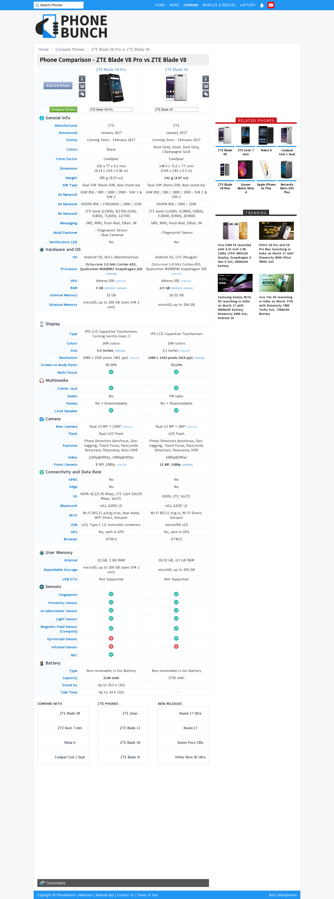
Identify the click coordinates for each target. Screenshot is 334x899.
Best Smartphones (283, 895)
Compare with (49, 703)
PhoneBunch (66, 895)
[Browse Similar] (115, 288)
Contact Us (125, 895)
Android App (105, 895)
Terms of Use (147, 895)
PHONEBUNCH (84, 26)
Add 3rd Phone (58, 85)
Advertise (86, 895)
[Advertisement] (216, 26)
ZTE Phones (108, 703)
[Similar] (111, 273)
